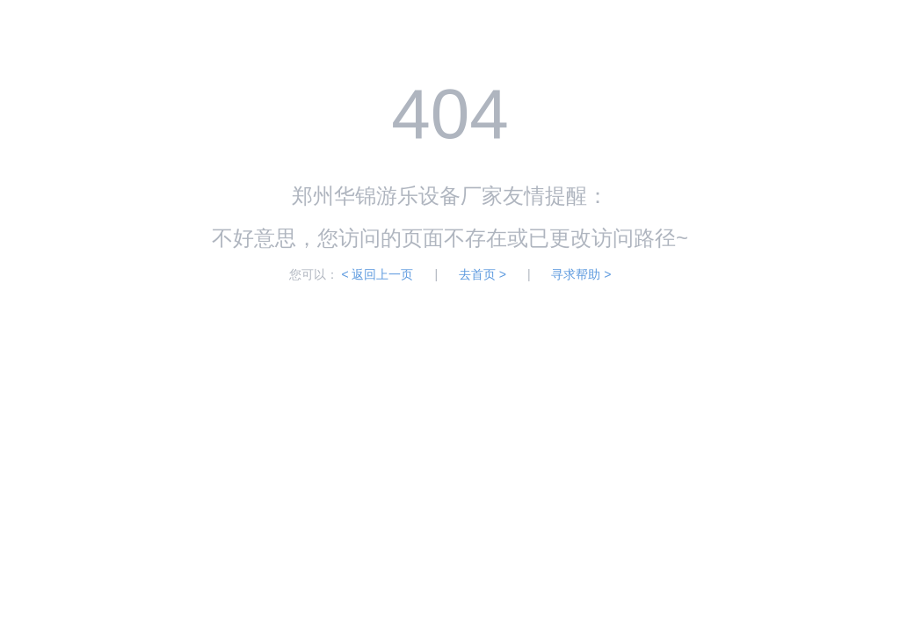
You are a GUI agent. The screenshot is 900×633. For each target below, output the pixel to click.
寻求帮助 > (581, 274)
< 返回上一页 (377, 274)
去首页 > (482, 274)
